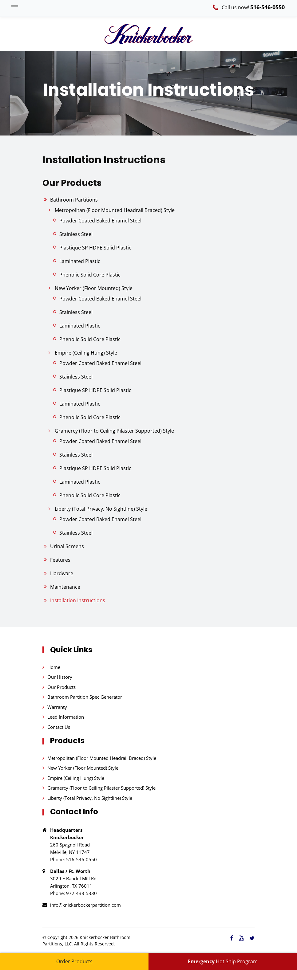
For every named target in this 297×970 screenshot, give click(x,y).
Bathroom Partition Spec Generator (84, 697)
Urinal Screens (67, 546)
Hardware (61, 573)
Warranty (57, 707)
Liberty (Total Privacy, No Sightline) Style (101, 508)
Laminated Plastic (79, 261)
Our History (59, 677)
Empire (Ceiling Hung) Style (86, 352)
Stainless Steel (76, 234)
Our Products (61, 687)
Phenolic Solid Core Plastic (90, 274)
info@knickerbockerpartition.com (85, 905)
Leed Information (65, 717)
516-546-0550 (267, 7)
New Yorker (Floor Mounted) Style (94, 288)
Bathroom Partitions (74, 199)
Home (53, 667)
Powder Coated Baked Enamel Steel (100, 220)
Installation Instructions (77, 600)
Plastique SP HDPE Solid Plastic (95, 247)
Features (60, 559)
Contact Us (58, 727)
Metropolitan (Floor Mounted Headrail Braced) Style (115, 210)
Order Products (74, 961)
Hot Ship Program (223, 961)
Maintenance (65, 586)
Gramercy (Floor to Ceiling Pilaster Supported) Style (114, 430)
